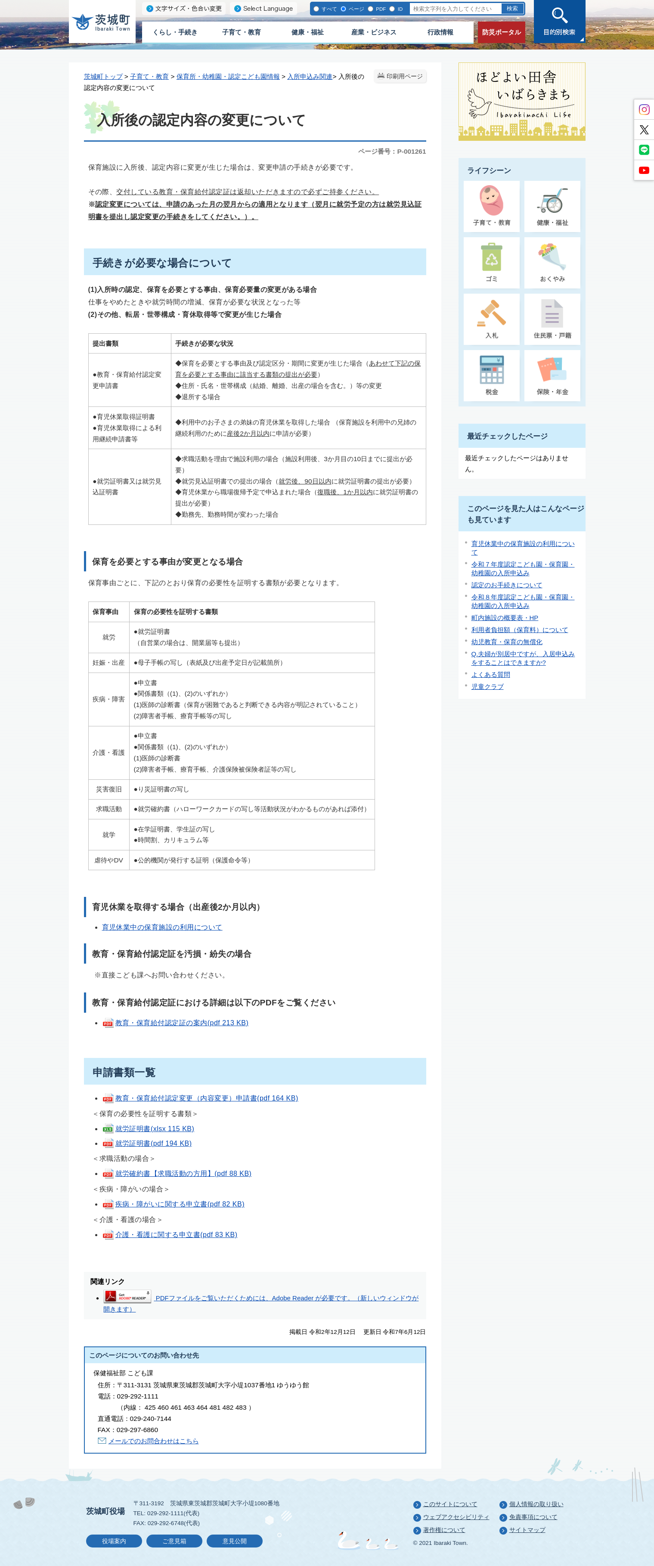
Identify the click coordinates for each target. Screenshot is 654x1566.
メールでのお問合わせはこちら (153, 1441)
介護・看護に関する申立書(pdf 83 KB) (170, 1234)
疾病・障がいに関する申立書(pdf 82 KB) (173, 1204)
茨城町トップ (103, 76)
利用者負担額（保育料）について (519, 629)
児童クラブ (487, 686)
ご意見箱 (174, 1541)
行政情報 (440, 32)
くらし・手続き (175, 32)
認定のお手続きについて (506, 585)
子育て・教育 (241, 32)
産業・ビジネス (374, 32)
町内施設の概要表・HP (505, 617)
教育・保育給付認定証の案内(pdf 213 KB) (175, 1022)
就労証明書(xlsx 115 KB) (148, 1128)
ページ (356, 9)
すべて (329, 9)
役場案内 (114, 1541)
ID (400, 9)
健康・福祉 (307, 32)
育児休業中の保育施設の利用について (162, 927)
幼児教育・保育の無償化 (506, 641)
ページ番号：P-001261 (392, 151)
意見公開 (235, 1541)
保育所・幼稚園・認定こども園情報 (228, 76)
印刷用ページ (405, 76)
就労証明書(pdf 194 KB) (147, 1143)
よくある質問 (490, 674)
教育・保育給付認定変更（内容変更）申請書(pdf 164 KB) (200, 1098)
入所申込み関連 (309, 76)
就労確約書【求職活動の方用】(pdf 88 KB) (177, 1173)
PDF (381, 9)
